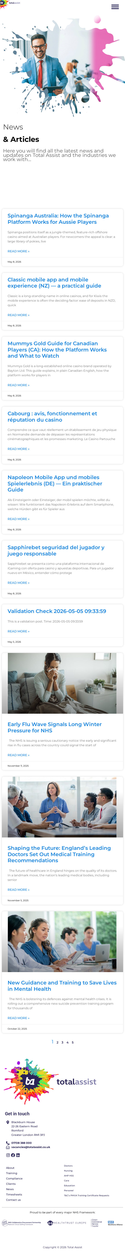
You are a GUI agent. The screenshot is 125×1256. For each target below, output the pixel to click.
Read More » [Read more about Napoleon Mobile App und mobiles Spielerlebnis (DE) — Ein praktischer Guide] (18, 519)
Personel (69, 1190)
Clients (11, 1184)
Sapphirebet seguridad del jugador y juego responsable (56, 550)
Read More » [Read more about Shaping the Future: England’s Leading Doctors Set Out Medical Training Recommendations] (18, 890)
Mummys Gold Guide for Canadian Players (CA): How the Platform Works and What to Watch (57, 349)
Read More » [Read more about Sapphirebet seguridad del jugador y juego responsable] (18, 583)
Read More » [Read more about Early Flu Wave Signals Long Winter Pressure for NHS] (18, 755)
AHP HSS (69, 1175)
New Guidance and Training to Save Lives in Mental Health (62, 986)
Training (11, 1173)
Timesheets (14, 1194)
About (10, 1168)
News (10, 1189)
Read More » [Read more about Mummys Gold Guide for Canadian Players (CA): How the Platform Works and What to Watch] (18, 385)
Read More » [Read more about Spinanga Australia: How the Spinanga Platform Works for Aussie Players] (18, 251)
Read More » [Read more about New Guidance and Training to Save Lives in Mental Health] (18, 1018)
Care (66, 1180)
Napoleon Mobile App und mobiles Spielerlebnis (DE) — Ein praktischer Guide (55, 483)
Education (69, 1185)
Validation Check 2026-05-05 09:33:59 (57, 611)
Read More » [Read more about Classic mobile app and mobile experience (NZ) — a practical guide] (18, 315)
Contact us (13, 1200)
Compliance (14, 1178)
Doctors (68, 1165)
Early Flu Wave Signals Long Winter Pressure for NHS (55, 727)
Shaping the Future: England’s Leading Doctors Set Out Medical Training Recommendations (59, 854)
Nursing (68, 1170)
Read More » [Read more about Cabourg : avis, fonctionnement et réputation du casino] (18, 449)
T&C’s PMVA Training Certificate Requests (86, 1195)
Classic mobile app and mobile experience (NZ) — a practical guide (54, 282)
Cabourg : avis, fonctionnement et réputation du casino (52, 416)
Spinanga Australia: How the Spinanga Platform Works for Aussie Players (58, 219)
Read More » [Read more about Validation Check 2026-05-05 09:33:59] (18, 631)
